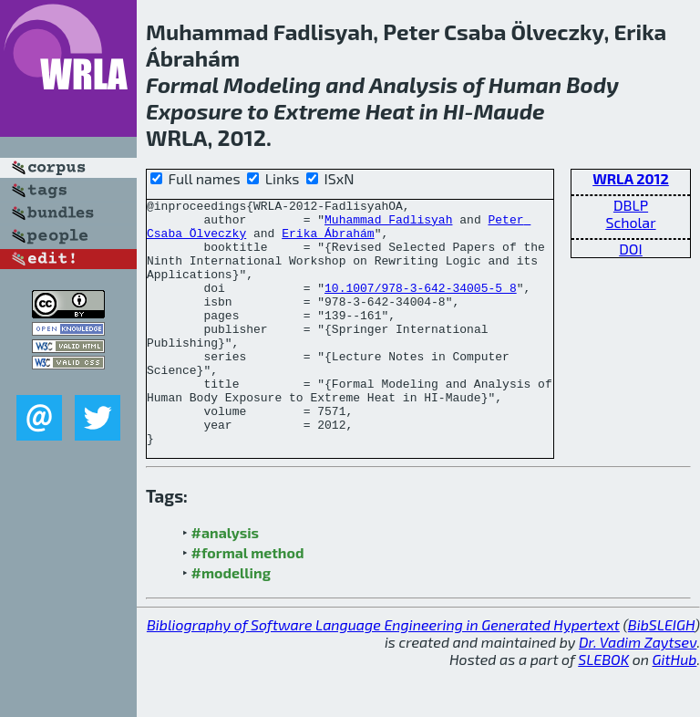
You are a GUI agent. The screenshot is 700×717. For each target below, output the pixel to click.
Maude (508, 111)
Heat (390, 111)
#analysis (225, 581)
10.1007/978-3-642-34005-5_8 (420, 306)
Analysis (413, 84)
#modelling (231, 621)
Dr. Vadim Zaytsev (637, 691)
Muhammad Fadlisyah (388, 224)
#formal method (247, 601)
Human (525, 84)
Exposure (194, 111)
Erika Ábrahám (328, 241)
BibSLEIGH (661, 673)
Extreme (316, 111)
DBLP (630, 204)
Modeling (272, 84)
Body (592, 84)
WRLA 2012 (630, 178)
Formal (182, 84)
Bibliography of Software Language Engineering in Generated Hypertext (383, 673)
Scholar (630, 222)
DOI (631, 248)
